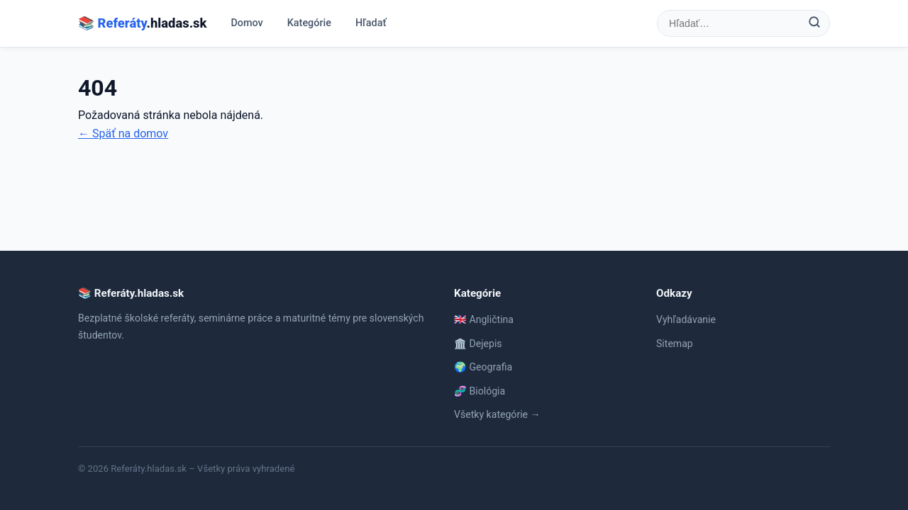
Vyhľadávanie (686, 319)
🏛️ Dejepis (478, 343)
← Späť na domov (123, 133)
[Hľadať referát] (728, 23)
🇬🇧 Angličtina (484, 319)
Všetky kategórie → (497, 414)
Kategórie (309, 23)
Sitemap (674, 343)
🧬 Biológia (479, 391)
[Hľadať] (814, 23)
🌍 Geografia (483, 367)
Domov (246, 23)
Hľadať (371, 23)
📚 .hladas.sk (142, 23)
